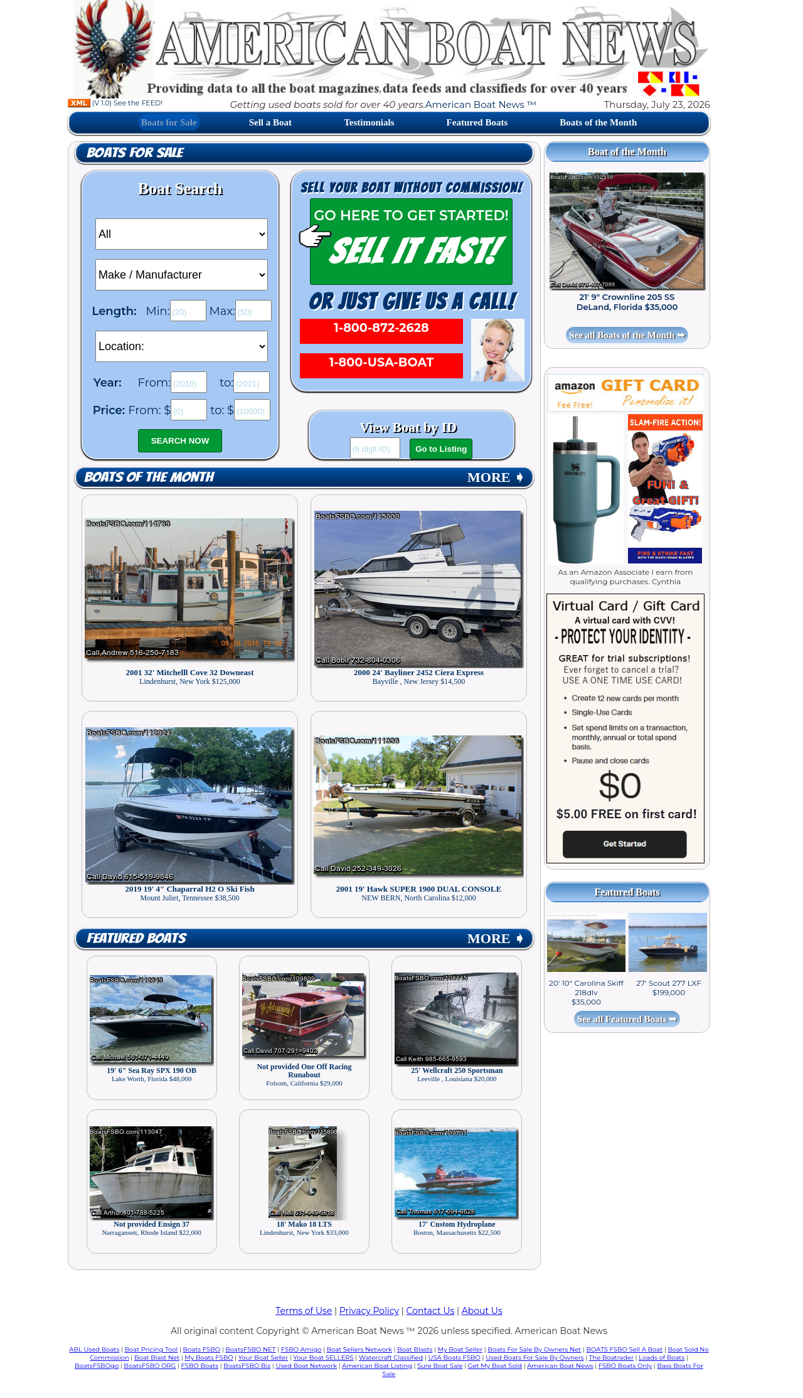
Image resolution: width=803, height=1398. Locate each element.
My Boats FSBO (208, 1357)
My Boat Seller (460, 1349)
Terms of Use (303, 1310)
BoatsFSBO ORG (150, 1366)
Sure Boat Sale (440, 1366)
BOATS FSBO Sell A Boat (625, 1349)
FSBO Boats (200, 1366)
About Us (482, 1310)
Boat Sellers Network (358, 1349)
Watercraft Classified (391, 1357)
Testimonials (369, 122)
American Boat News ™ (480, 104)
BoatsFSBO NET (250, 1349)
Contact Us (431, 1310)
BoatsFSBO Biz (246, 1366)
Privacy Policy (369, 1310)
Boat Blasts (414, 1349)
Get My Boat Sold (495, 1366)
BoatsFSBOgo (97, 1366)
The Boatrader (611, 1357)
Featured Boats (477, 122)
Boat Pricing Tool (151, 1349)
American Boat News (560, 1366)
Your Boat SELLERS (323, 1357)
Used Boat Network (307, 1366)
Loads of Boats (661, 1357)
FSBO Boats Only (625, 1366)
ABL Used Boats (94, 1349)
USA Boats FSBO (454, 1357)
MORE (496, 477)
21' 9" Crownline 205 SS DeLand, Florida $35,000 (627, 302)
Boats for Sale (169, 122)
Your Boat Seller (263, 1357)
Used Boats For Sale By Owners (534, 1357)
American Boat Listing (377, 1366)
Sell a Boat (270, 122)
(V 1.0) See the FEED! (115, 103)
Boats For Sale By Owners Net (534, 1349)
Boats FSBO (202, 1349)
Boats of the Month (598, 122)
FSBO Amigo (301, 1349)
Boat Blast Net (156, 1357)
